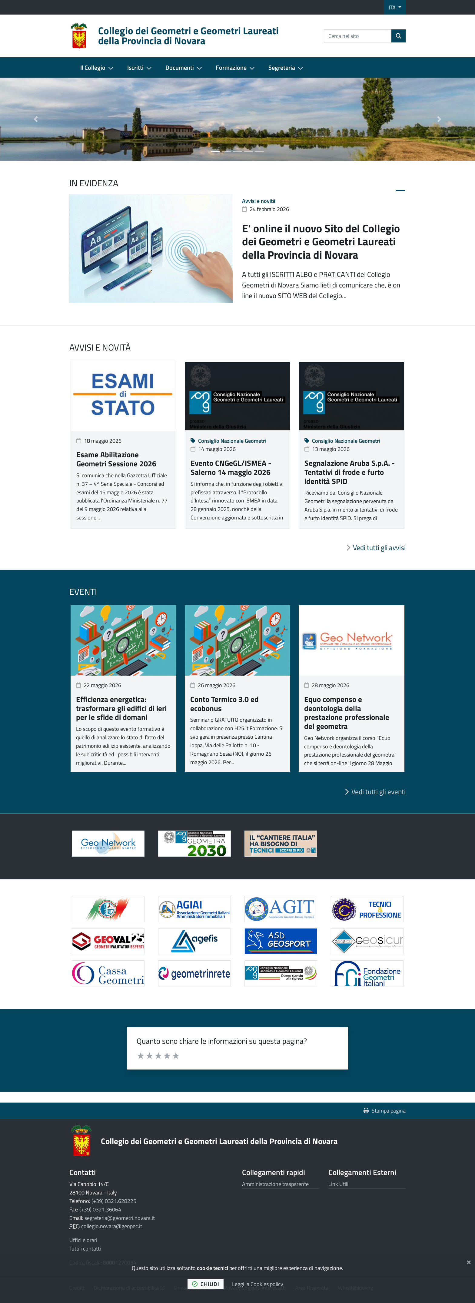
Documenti (179, 67)
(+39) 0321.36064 (100, 1209)
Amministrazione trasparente (275, 1184)
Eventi (83, 591)
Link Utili (338, 1184)
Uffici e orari (83, 1240)
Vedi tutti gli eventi (378, 792)
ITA (393, 7)
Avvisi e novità (258, 201)
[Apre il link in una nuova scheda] (194, 844)
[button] (35, 119)
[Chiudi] (469, 1261)
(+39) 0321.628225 (113, 1201)
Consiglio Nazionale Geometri (228, 441)
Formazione (231, 67)
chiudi (205, 1284)
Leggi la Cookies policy (257, 1284)
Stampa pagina (385, 1111)
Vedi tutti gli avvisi (379, 547)
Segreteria (281, 67)
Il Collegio (92, 67)
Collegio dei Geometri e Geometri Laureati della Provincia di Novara (219, 1141)
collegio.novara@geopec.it (111, 1226)
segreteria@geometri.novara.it (120, 1218)
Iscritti (135, 67)
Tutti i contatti (85, 1248)
